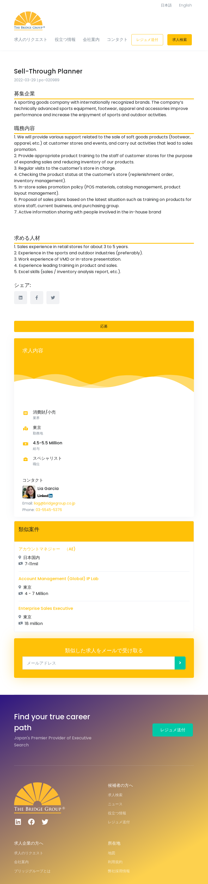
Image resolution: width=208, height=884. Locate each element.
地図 (111, 853)
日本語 (166, 5)
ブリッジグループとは (32, 871)
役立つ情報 (65, 39)
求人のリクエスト (30, 39)
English (185, 5)
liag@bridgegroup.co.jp (54, 503)
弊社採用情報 (119, 871)
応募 (104, 326)
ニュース (115, 804)
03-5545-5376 (49, 509)
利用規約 (115, 861)
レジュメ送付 (147, 39)
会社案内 (91, 39)
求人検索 (179, 39)
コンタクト (117, 39)
